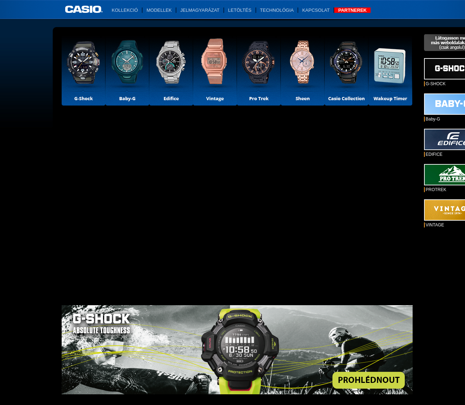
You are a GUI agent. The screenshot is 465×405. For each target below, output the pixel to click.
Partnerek (352, 10)
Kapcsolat (316, 10)
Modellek (159, 10)
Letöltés (240, 10)
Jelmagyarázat (199, 10)
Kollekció (125, 10)
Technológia (277, 10)
